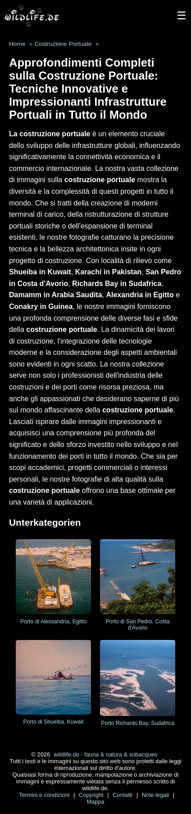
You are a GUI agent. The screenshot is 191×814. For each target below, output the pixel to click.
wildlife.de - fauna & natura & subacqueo (106, 754)
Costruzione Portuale (62, 43)
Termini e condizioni (45, 795)
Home (17, 43)
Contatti (123, 795)
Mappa (95, 801)
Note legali (156, 795)
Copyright (92, 795)
